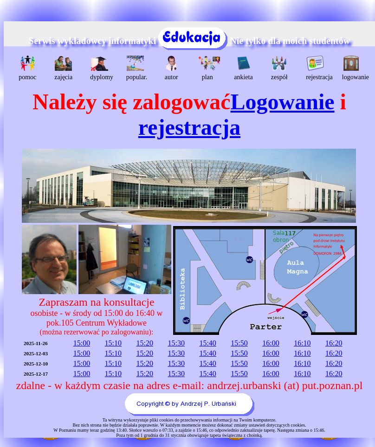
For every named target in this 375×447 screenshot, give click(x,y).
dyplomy (100, 68)
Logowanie (283, 101)
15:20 (144, 343)
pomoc (27, 68)
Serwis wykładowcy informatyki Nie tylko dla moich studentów (189, 41)
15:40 (207, 343)
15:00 (81, 343)
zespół (279, 68)
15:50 (239, 343)
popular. (136, 68)
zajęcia (63, 68)
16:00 (270, 343)
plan (208, 68)
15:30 (176, 343)
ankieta (243, 68)
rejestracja (316, 68)
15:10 (113, 343)
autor (171, 68)
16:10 (302, 343)
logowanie (352, 68)
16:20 (333, 343)
